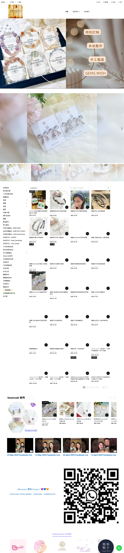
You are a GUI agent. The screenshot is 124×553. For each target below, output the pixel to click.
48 (103, 387)
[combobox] (45, 188)
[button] (122, 54)
